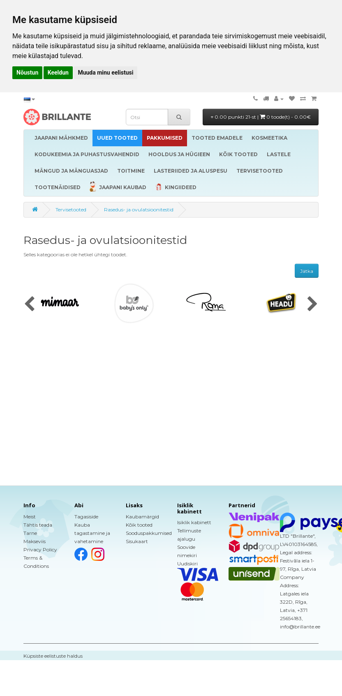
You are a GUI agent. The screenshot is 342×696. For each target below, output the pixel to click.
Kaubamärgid (142, 516)
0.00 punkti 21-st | (261, 117)
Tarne (30, 533)
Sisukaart (137, 541)
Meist (29, 516)
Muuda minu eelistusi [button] (105, 72)
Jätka (306, 271)
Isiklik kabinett (194, 522)
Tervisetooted (70, 209)
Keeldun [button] (58, 72)
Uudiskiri (187, 563)
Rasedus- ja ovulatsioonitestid (138, 209)
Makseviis (34, 541)
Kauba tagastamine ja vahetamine (92, 533)
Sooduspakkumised (149, 533)
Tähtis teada (37, 525)
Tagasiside (86, 516)
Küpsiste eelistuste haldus (53, 656)
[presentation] (29, 304)
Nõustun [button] (27, 72)
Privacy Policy (40, 549)
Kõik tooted (139, 525)
